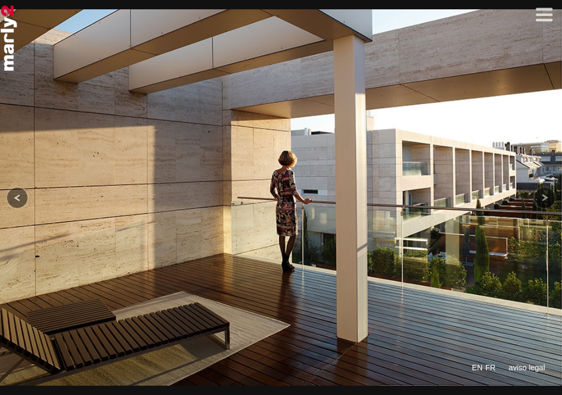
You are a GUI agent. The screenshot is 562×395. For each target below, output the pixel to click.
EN (477, 367)
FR (490, 367)
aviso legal (527, 367)
